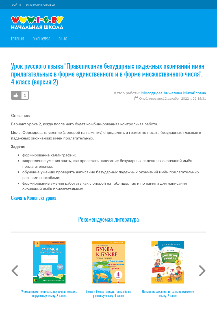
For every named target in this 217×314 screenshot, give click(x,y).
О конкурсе (41, 39)
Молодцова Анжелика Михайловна (173, 92)
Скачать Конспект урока (33, 197)
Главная (17, 39)
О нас (62, 39)
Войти (16, 4)
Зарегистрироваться (40, 4)
